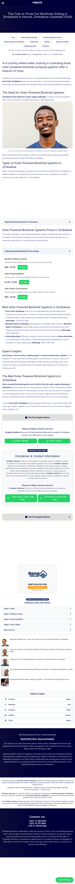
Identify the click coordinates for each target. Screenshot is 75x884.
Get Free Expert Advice (37, 518)
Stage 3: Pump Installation (13, 620)
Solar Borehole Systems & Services (21, 223)
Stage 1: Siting (9, 609)
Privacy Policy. (45, 808)
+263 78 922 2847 (22, 321)
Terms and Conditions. (32, 808)
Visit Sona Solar (37, 588)
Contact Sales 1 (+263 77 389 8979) (20, 499)
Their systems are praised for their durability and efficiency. (44, 318)
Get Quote (22, 268)
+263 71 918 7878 (47, 343)
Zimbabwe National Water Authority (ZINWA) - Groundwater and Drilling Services (39, 680)
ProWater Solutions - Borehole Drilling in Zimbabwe (37, 806)
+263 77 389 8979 (12, 334)
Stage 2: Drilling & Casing (13, 615)
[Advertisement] (37, 196)
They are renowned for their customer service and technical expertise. (33, 331)
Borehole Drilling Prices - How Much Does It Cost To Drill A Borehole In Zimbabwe (39, 640)
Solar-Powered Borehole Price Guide (22, 252)
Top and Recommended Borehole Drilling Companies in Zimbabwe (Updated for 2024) (41, 670)
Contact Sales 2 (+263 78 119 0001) (53, 499)
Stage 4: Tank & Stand (12, 625)
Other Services (9, 631)
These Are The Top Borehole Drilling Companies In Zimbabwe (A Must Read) (37, 660)
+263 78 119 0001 (54, 442)
